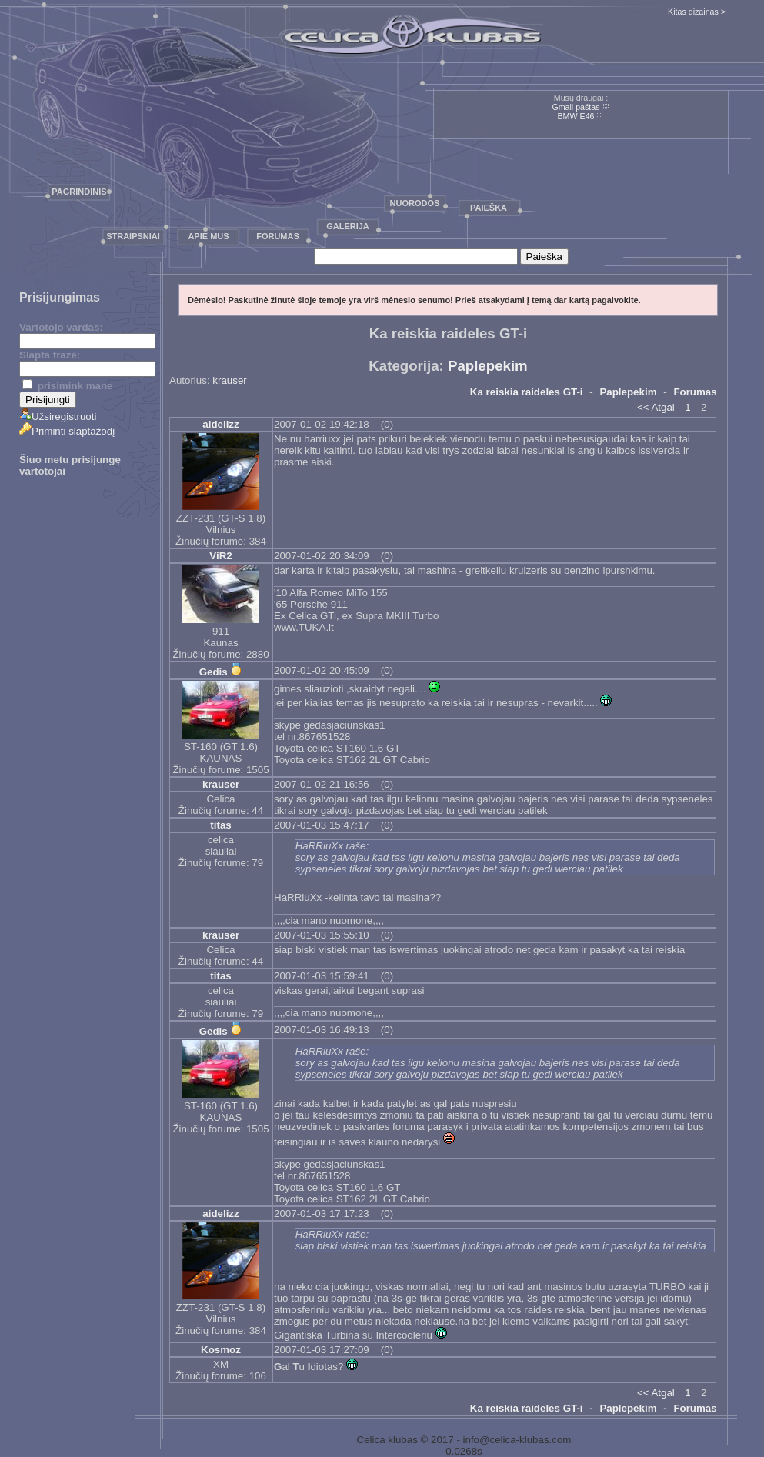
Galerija (347, 226)
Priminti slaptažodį (67, 431)
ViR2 (220, 556)
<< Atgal (656, 407)
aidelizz (220, 424)
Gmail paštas (575, 107)
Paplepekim (488, 366)
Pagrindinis (79, 191)
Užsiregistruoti (57, 416)
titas (220, 825)
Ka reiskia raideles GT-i (526, 392)
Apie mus (208, 236)
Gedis (213, 672)
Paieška (488, 207)
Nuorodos (415, 203)
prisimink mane (67, 386)
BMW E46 (576, 116)
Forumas (277, 236)
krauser (229, 380)
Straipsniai (133, 236)
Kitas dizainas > (697, 11)
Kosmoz (221, 1349)
